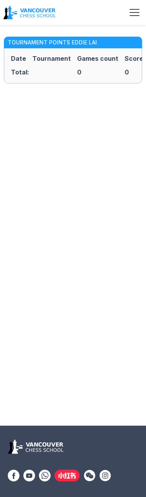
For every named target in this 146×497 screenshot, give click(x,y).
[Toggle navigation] (134, 12)
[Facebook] (13, 475)
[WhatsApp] (45, 475)
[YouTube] (29, 475)
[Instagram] (105, 475)
